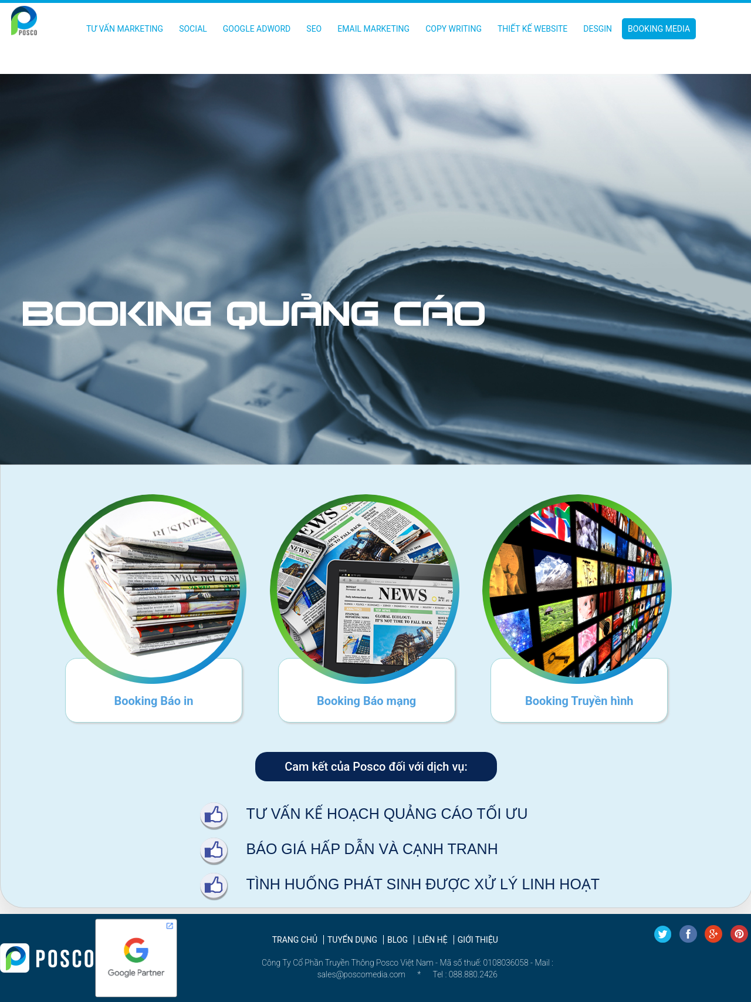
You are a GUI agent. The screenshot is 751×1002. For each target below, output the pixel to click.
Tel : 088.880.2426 (465, 974)
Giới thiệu (478, 939)
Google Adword (257, 28)
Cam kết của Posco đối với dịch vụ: (376, 767)
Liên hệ (433, 939)
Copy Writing (453, 28)
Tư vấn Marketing (124, 28)
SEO (314, 28)
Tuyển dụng (352, 939)
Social (193, 28)
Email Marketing (373, 28)
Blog (397, 939)
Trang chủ (294, 939)
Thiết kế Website (532, 28)
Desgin (597, 28)
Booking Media (659, 28)
